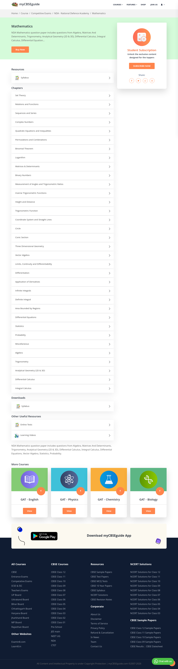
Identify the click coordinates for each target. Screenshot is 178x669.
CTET (53, 645)
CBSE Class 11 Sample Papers (145, 632)
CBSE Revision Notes (101, 599)
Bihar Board (17, 604)
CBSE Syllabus (98, 590)
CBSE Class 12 (58, 572)
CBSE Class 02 (58, 617)
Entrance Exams (19, 576)
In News (95, 637)
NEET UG (55, 636)
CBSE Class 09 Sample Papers (145, 641)
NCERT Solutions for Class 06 (145, 599)
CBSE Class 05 (58, 604)
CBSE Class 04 (58, 608)
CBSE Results (137, 646)
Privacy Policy (98, 628)
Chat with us (162, 661)
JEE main (55, 631)
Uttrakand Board (20, 599)
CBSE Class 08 (58, 590)
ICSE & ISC (16, 585)
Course (24, 13)
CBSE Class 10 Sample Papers (145, 637)
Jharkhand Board (20, 617)
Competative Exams (21, 581)
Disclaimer (96, 618)
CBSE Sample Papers (101, 572)
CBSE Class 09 (58, 585)
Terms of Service (99, 623)
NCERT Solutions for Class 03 (145, 613)
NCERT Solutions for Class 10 (145, 581)
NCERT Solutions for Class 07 (145, 594)
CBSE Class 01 (58, 622)
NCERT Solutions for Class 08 (145, 590)
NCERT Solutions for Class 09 (145, 585)
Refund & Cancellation (102, 632)
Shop (143, 4)
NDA (53, 640)
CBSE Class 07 (58, 594)
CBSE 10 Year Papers (101, 585)
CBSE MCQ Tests (99, 581)
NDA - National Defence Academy (71, 13)
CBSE (14, 572)
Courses (118, 4)
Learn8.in (16, 646)
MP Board (16, 622)
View (29, 511)
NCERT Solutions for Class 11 (145, 576)
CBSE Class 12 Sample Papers (145, 628)
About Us (95, 614)
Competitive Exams (41, 13)
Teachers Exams (19, 590)
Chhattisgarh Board (21, 608)
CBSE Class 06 (58, 599)
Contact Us (96, 646)
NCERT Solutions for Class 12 (145, 572)
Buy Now (20, 49)
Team (93, 641)
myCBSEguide (25, 4)
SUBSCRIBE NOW (141, 65)
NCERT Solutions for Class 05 (145, 604)
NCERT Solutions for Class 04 (145, 608)
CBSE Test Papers (100, 576)
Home (14, 13)
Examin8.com (18, 641)
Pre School (56, 627)
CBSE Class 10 (58, 581)
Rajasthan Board (20, 627)
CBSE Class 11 (58, 576)
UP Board (16, 594)
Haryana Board (19, 613)
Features (132, 4)
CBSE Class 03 (58, 613)
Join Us (153, 4)
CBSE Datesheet (154, 646)
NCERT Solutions (99, 594)
